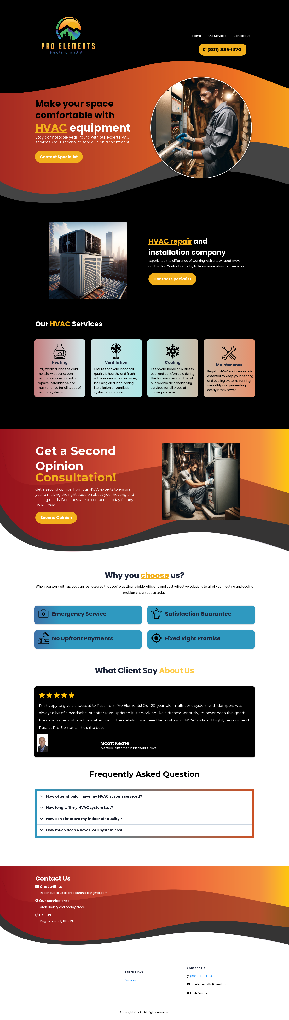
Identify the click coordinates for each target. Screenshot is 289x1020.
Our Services (217, 36)
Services (130, 980)
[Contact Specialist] (59, 157)
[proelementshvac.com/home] (68, 35)
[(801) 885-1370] (222, 50)
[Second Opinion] (56, 518)
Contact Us (242, 36)
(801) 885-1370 (201, 976)
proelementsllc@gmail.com (209, 984)
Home (196, 36)
